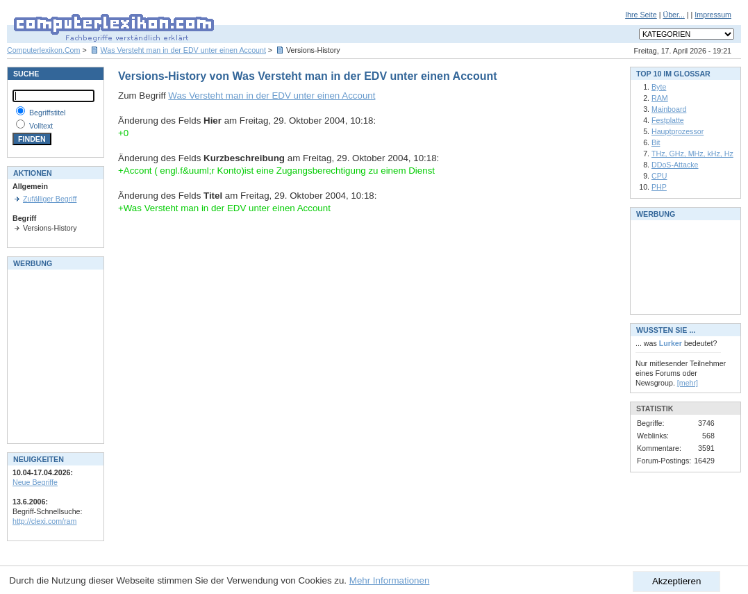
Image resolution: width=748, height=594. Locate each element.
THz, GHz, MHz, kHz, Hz (692, 153)
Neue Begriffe (35, 482)
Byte (658, 87)
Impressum (713, 14)
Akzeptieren (676, 581)
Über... (673, 14)
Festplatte (667, 120)
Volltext (41, 126)
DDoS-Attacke (675, 164)
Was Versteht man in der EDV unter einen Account (183, 50)
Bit (655, 142)
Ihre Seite (641, 14)
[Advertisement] (54, 355)
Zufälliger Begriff (49, 199)
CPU (659, 176)
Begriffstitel (47, 112)
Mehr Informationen (389, 580)
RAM (659, 98)
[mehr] (687, 383)
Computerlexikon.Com (43, 50)
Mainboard (668, 109)
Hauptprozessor (677, 131)
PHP (659, 187)
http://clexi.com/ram (44, 521)
